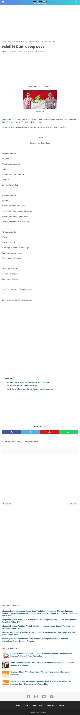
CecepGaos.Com (8, 119)
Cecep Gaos (12, 51)
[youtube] (52, 698)
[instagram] (36, 698)
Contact (26, 705)
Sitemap (61, 705)
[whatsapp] (68, 432)
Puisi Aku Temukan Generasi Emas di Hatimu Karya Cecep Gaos (30, 389)
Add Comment (39, 51)
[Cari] (76, 3)
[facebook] (11, 432)
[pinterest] (49, 432)
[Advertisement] (40, 14)
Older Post (72, 504)
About (18, 705)
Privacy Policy (38, 705)
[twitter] (30, 432)
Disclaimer (51, 705)
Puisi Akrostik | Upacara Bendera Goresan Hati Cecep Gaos (28, 382)
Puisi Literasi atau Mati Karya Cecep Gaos (22, 385)
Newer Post (7, 504)
